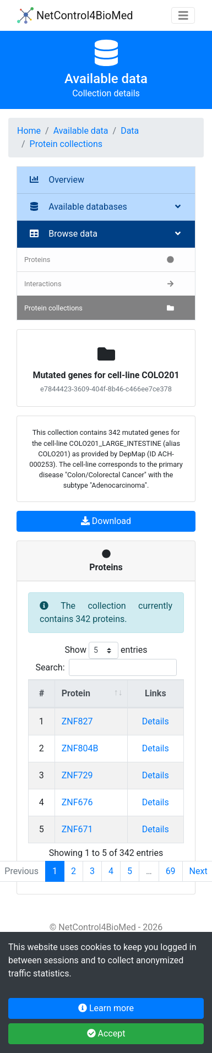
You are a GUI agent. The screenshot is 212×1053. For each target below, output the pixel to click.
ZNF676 (77, 802)
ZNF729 (77, 775)
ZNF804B (80, 748)
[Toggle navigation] (183, 15)
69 (171, 871)
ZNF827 (77, 721)
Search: (105, 667)
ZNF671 (77, 829)
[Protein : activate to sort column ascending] (91, 694)
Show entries (105, 650)
